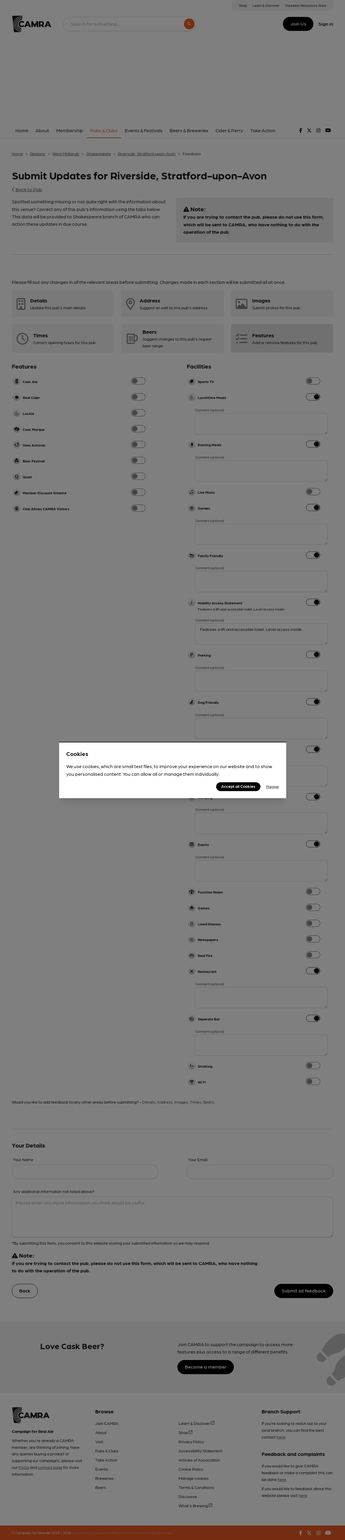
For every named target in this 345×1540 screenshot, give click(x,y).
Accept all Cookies (238, 786)
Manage (272, 786)
